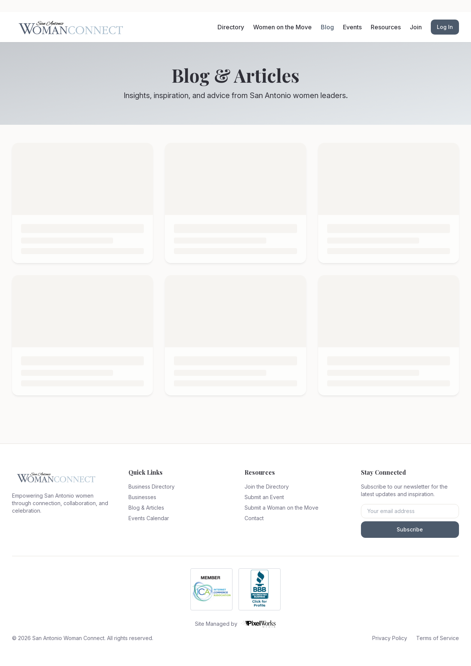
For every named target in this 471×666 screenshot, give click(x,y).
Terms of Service (437, 638)
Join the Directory (267, 486)
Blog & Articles (146, 507)
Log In (445, 27)
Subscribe (410, 529)
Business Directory (151, 486)
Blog (327, 27)
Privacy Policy (389, 638)
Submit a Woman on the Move (282, 507)
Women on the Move (282, 27)
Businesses (142, 497)
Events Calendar (148, 518)
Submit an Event (264, 497)
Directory (230, 27)
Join (416, 27)
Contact (254, 518)
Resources (386, 27)
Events (352, 27)
